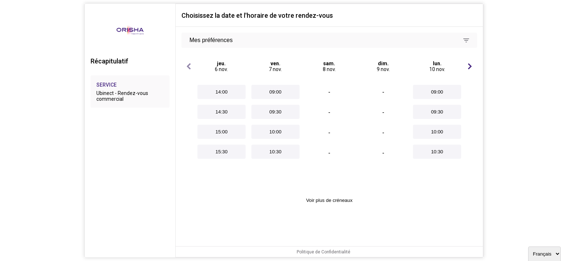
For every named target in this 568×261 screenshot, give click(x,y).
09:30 (275, 112)
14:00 (221, 92)
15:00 (221, 131)
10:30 (275, 151)
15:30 (221, 151)
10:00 (275, 131)
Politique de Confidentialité (323, 251)
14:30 (221, 112)
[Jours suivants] (470, 66)
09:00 (275, 92)
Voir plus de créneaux (329, 200)
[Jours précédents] (188, 66)
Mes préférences (211, 40)
